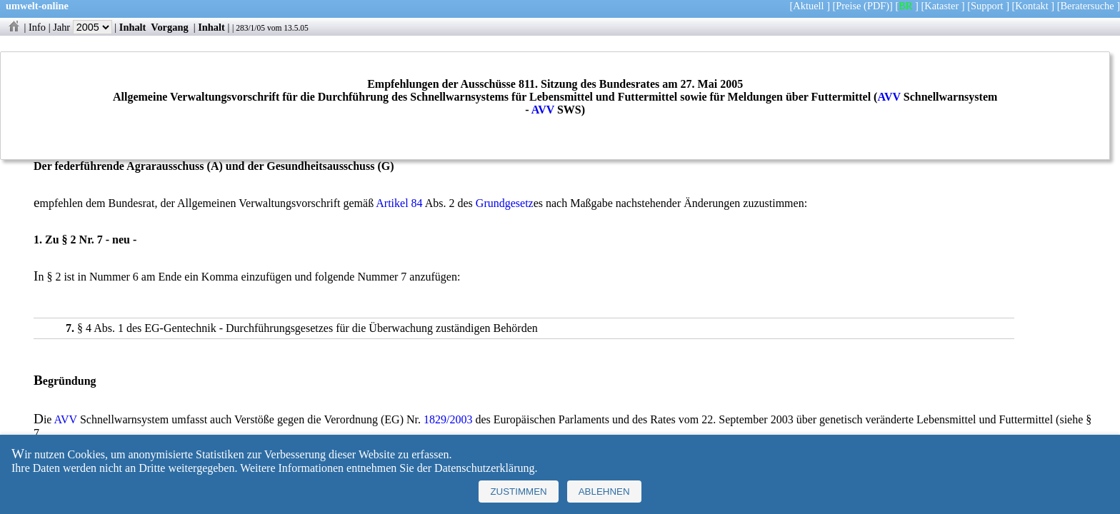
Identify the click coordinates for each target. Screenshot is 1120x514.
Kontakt (1031, 5)
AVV (888, 97)
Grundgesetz (505, 203)
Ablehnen (604, 491)
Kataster (941, 5)
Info (37, 27)
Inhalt (132, 27)
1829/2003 (448, 419)
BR (905, 5)
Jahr (82, 27)
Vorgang (170, 27)
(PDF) (876, 5)
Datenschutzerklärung (484, 468)
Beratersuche (1087, 5)
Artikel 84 (399, 203)
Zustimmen (518, 491)
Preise (848, 5)
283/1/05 (250, 28)
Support (987, 5)
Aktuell (808, 5)
